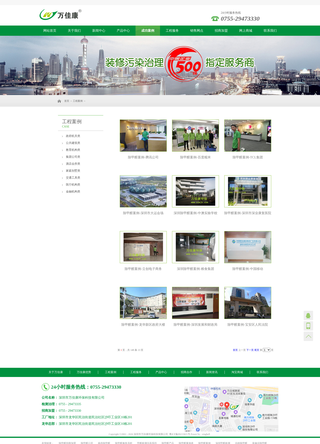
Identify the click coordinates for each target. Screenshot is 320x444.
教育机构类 (73, 149)
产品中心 (123, 30)
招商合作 (186, 372)
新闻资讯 (212, 372)
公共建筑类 (73, 142)
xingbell (206, 434)
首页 (66, 101)
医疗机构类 (73, 184)
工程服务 (172, 30)
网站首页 (49, 30)
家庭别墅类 (73, 170)
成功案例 (147, 30)
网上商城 (245, 30)
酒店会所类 (73, 163)
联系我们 (270, 30)
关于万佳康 (56, 372)
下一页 (250, 350)
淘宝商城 (237, 372)
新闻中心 (98, 30)
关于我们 (74, 30)
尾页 (256, 350)
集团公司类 (73, 156)
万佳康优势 (84, 372)
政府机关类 (73, 136)
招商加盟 (221, 30)
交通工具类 (73, 177)
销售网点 (196, 30)
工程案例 (78, 101)
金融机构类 (73, 191)
